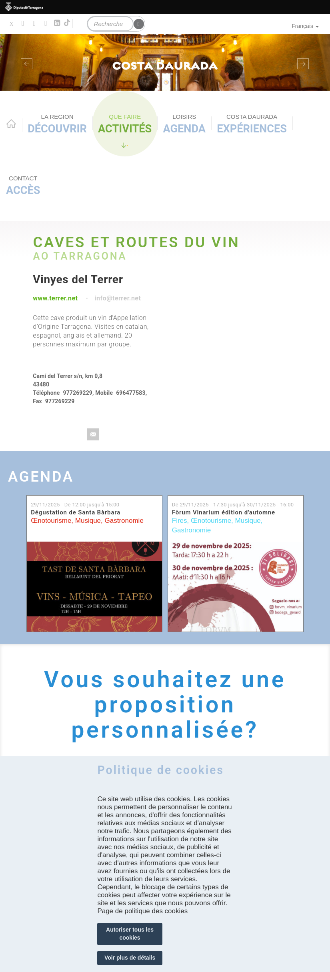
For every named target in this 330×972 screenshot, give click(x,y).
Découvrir (57, 124)
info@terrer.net (117, 298)
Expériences (252, 124)
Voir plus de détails (129, 957)
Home (11, 123)
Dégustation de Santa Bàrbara (75, 512)
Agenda (184, 124)
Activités (125, 124)
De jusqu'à (233, 505)
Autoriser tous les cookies (130, 933)
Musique (88, 520)
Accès (23, 185)
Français (305, 26)
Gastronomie (124, 520)
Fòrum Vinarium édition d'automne (223, 512)
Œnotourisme (51, 520)
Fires (179, 520)
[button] (25, 62)
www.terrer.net (55, 298)
